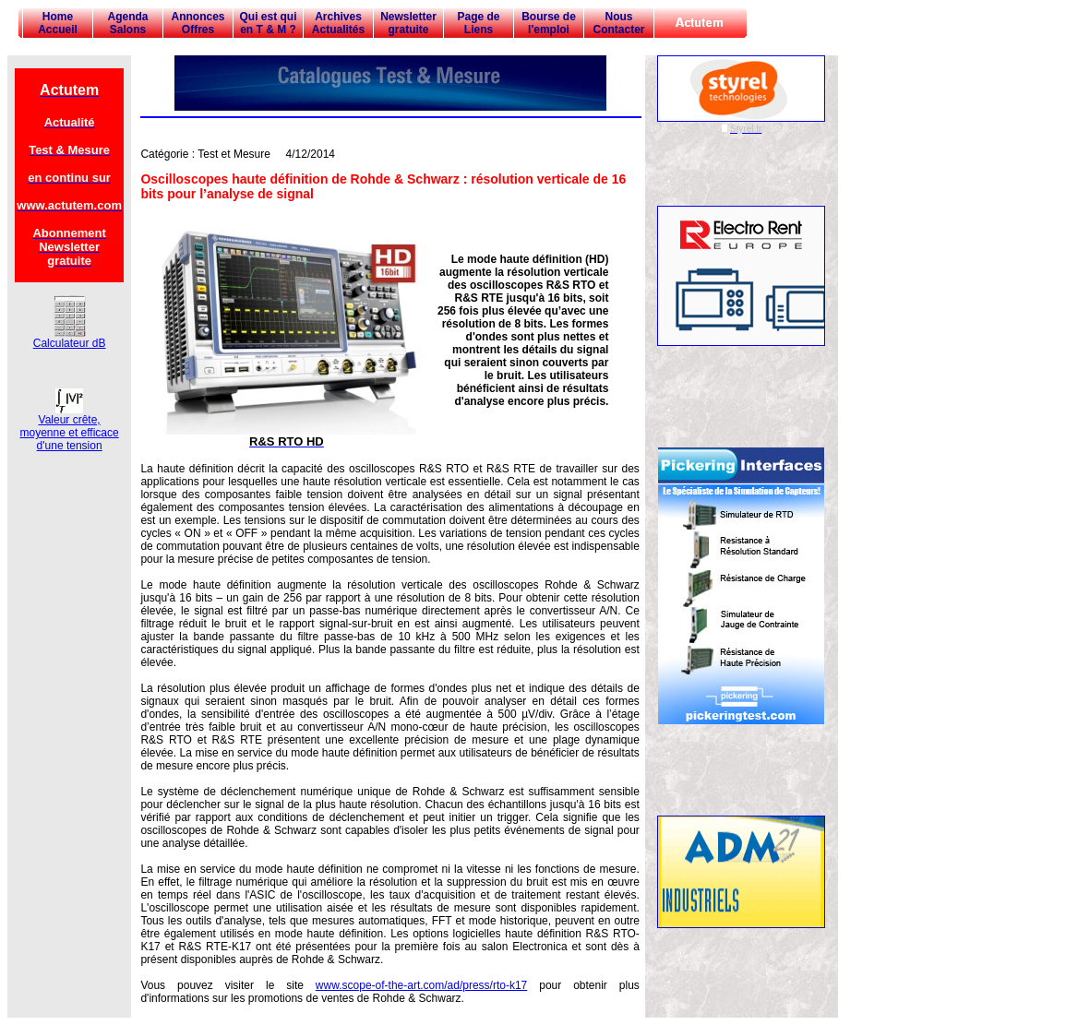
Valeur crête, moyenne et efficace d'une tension (69, 427)
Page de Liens (478, 23)
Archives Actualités (338, 23)
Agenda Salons (127, 23)
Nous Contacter (618, 23)
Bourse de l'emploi (548, 23)
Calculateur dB (69, 338)
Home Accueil (58, 23)
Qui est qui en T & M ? (267, 23)
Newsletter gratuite (408, 23)
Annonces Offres (197, 23)
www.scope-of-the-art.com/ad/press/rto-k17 (421, 985)
